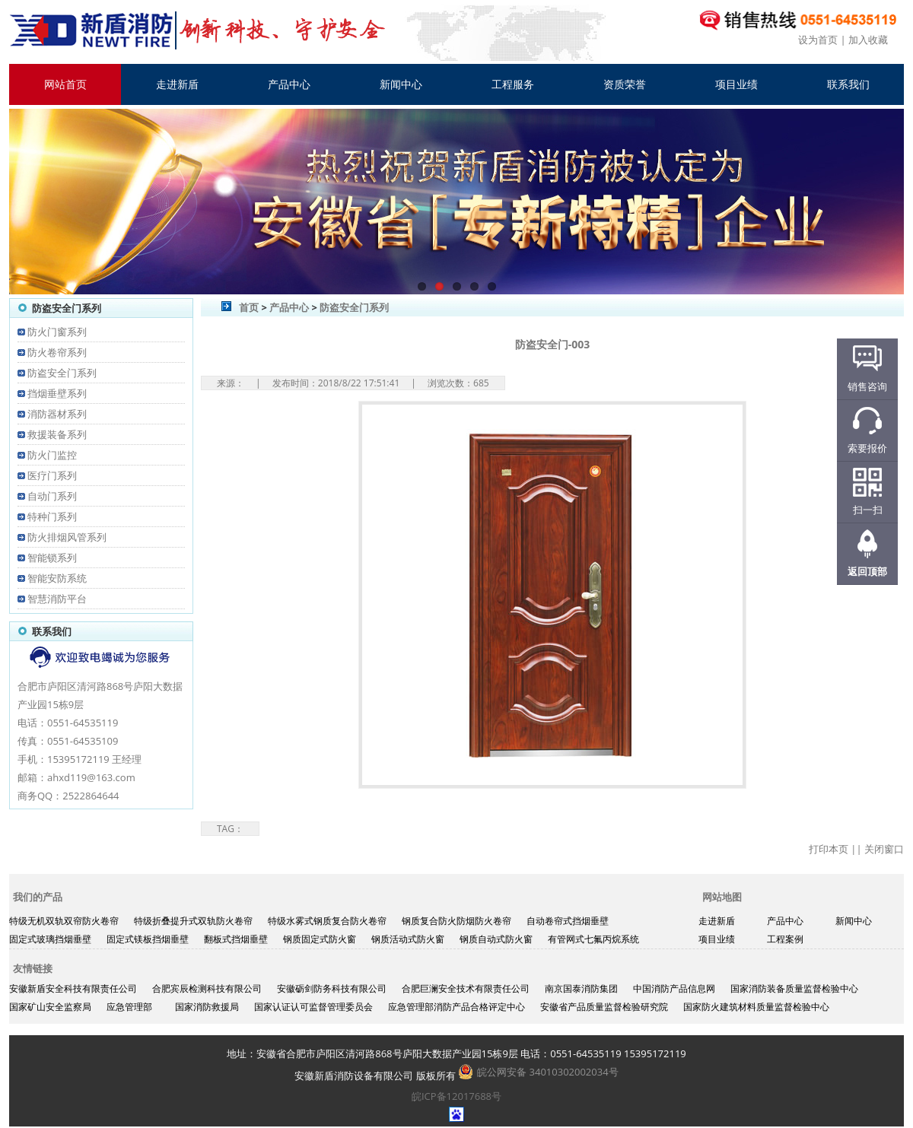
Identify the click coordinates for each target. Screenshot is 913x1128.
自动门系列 (52, 496)
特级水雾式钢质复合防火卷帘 (327, 920)
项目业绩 (736, 84)
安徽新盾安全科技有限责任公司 (73, 988)
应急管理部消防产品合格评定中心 (456, 1006)
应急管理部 (129, 1006)
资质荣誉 (624, 84)
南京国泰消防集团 (581, 988)
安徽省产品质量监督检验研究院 (604, 1006)
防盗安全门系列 (62, 373)
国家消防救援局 (207, 1006)
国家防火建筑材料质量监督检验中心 (756, 1006)
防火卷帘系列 (57, 352)
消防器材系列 (57, 414)
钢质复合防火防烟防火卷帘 (456, 920)
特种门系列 (52, 516)
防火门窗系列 (57, 331)
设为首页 (818, 39)
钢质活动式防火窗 (407, 939)
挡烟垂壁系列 (57, 393)
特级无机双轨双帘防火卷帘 (64, 920)
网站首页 (65, 84)
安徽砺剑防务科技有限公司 (332, 988)
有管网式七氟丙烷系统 (593, 939)
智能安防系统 (57, 578)
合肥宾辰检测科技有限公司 (207, 988)
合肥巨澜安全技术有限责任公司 (466, 988)
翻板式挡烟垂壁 (236, 939)
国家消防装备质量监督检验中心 (794, 988)
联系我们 (848, 84)
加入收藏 (868, 39)
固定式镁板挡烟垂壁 (148, 939)
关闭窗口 (884, 849)
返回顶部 (867, 571)
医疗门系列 (52, 475)
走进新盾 (177, 84)
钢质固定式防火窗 (319, 939)
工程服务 (512, 84)
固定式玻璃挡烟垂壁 (50, 939)
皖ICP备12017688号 (456, 1096)
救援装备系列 (57, 434)
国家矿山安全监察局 (50, 1006)
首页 (249, 307)
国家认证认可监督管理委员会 (313, 1006)
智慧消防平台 (57, 598)
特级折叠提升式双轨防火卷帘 (193, 920)
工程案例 (785, 939)
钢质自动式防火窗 (496, 939)
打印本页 (828, 849)
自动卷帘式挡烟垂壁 (567, 920)
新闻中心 (401, 84)
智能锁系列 (52, 557)
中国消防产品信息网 (674, 988)
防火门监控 (52, 455)
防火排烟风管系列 (67, 537)
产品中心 (289, 84)
